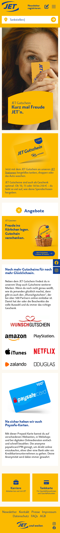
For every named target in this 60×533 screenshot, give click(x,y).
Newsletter (9, 512)
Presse (36, 512)
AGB (43, 516)
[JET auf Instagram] (56, 270)
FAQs (34, 516)
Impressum (49, 512)
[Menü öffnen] (53, 7)
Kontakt (24, 512)
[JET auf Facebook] (56, 262)
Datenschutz (21, 516)
